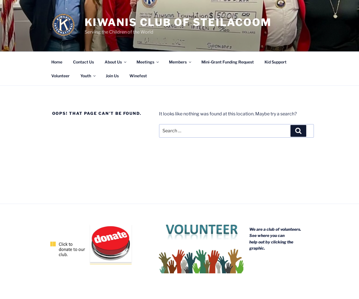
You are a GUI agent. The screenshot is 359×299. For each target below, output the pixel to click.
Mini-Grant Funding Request (227, 62)
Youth (88, 75)
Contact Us (83, 62)
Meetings (148, 62)
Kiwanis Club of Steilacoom (178, 22)
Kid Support (276, 62)
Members (180, 62)
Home (56, 62)
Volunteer (60, 75)
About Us (116, 62)
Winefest (138, 75)
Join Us (112, 75)
